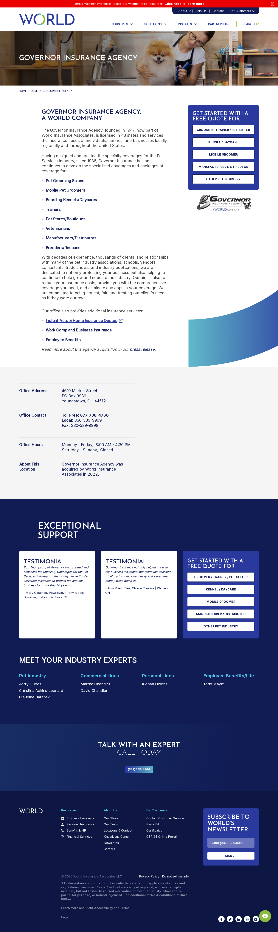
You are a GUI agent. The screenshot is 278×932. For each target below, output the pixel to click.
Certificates (154, 830)
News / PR (111, 843)
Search (251, 24)
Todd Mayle (213, 684)
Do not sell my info (175, 876)
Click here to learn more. (185, 4)
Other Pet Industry (223, 179)
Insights (185, 24)
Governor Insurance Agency (88, 464)
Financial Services (79, 836)
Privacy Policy (149, 876)
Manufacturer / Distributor (223, 167)
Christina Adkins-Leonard (41, 690)
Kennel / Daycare (223, 142)
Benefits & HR (76, 830)
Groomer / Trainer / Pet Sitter (223, 130)
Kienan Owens (154, 684)
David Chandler (94, 690)
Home (23, 90)
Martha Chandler (95, 684)
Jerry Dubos (30, 684)
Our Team (111, 824)
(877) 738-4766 (139, 769)
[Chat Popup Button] (265, 916)
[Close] (272, 4)
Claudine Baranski (34, 697)
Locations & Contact (118, 830)
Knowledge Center (117, 836)
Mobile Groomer (223, 154)
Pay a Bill (152, 824)
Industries (119, 24)
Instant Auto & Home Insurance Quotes (81, 320)
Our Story (111, 818)
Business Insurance (80, 818)
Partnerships (219, 24)
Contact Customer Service (165, 818)
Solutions (153, 24)
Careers (109, 849)
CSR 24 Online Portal (161, 836)
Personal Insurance (80, 824)
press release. (143, 349)
